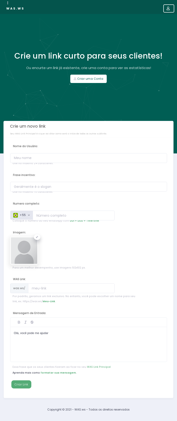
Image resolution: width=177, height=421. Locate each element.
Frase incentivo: (24, 175)
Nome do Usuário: (25, 146)
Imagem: (19, 232)
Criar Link (21, 384)
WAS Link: (19, 279)
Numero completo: (26, 204)
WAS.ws (15, 8)
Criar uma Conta (88, 79)
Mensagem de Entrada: (29, 313)
